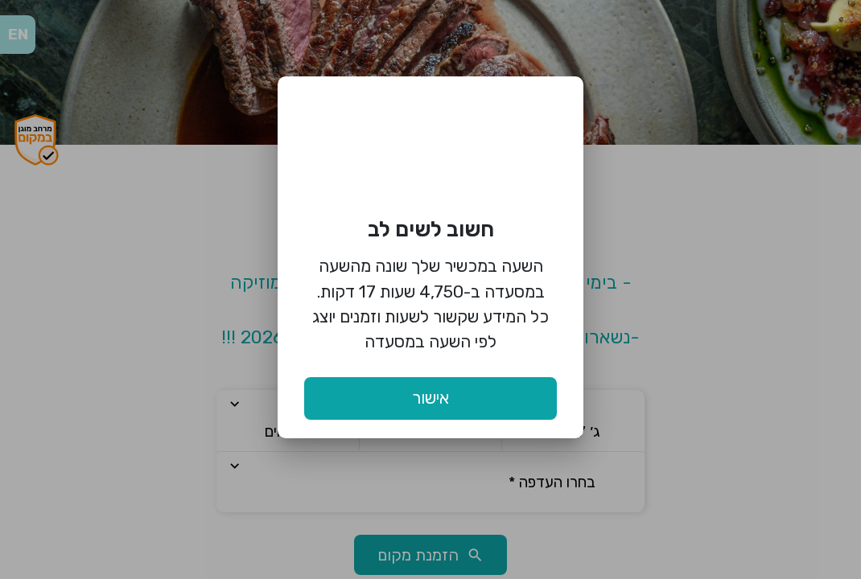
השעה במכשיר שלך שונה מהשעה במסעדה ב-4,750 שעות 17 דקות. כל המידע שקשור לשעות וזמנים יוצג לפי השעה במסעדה (430, 303)
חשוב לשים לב (431, 229)
